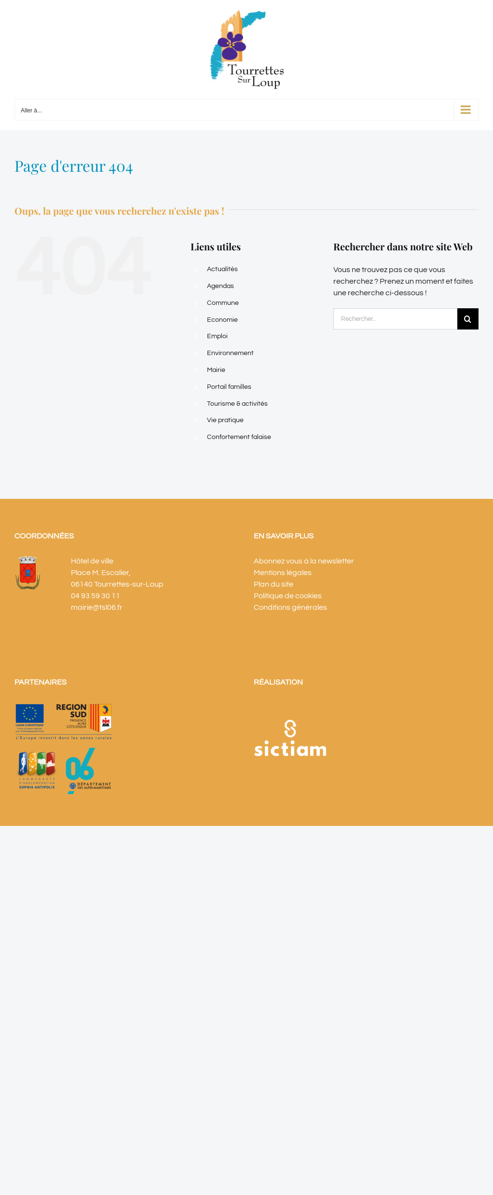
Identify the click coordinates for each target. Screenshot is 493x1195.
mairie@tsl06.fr (97, 607)
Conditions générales (290, 607)
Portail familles (229, 387)
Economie (222, 319)
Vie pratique (225, 420)
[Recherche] (468, 319)
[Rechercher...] (395, 319)
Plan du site (273, 584)
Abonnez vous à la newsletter (304, 561)
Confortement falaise (239, 437)
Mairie (216, 370)
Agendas (220, 286)
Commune (223, 303)
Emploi (217, 336)
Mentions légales (283, 573)
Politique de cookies (288, 596)
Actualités (222, 269)
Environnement (230, 353)
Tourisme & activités (237, 403)
